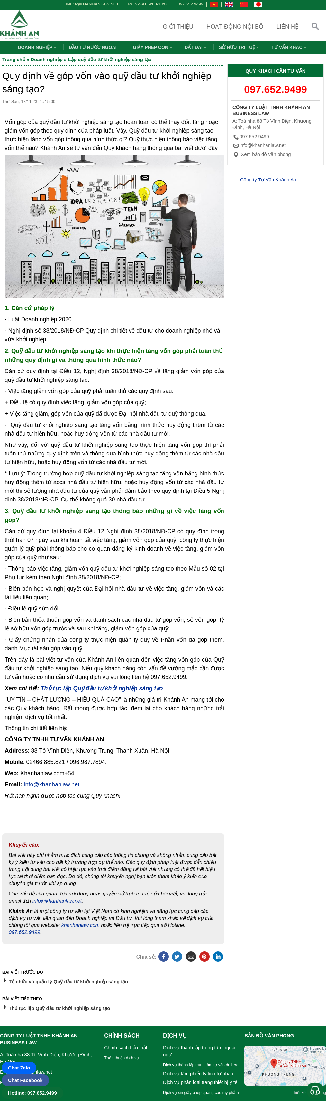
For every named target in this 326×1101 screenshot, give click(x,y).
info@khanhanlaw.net (91, 4)
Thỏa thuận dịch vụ (121, 1058)
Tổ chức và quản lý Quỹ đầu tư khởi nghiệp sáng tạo (68, 981)
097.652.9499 (191, 4)
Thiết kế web (303, 1092)
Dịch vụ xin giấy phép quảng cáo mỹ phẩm (201, 1092)
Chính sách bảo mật (125, 1047)
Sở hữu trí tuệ (240, 47)
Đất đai (196, 47)
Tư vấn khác (289, 47)
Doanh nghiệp (38, 47)
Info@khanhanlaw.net (51, 784)
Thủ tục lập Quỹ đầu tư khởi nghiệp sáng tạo (102, 688)
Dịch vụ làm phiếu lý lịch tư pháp (198, 1073)
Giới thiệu (178, 26)
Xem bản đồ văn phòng (261, 154)
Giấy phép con (153, 47)
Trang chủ (13, 59)
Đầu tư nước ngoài (95, 47)
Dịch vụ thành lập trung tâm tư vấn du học (200, 1065)
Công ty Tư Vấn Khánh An (268, 179)
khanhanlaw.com (80, 925)
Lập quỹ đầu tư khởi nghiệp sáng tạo (110, 59)
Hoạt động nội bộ (234, 26)
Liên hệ (287, 26)
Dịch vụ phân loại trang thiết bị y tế (200, 1082)
